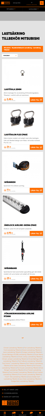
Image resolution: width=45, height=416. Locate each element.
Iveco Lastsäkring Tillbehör (12, 352)
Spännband (10, 268)
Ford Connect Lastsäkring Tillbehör (21, 372)
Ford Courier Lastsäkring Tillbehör (29, 374)
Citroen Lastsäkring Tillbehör (13, 348)
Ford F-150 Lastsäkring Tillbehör (15, 377)
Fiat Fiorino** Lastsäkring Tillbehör (13, 363)
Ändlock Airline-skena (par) (20, 225)
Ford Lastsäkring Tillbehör (12, 350)
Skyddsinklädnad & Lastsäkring (22, 48)
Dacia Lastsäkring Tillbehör (31, 350)
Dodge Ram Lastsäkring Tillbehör (22, 381)
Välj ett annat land (11, 389)
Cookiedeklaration (11, 393)
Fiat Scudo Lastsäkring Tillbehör (28, 368)
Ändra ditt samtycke (11, 397)
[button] (10, 55)
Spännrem (9, 182)
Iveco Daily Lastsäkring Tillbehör (30, 379)
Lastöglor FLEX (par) (15, 135)
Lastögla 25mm (12, 89)
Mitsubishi (7, 48)
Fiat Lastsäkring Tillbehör (32, 348)
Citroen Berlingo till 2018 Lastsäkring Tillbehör (17, 354)
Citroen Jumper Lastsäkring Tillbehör (14, 359)
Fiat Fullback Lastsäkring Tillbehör (29, 361)
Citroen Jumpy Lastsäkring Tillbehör (30, 357)
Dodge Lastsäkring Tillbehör (31, 352)
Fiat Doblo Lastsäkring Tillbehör (21, 365)
